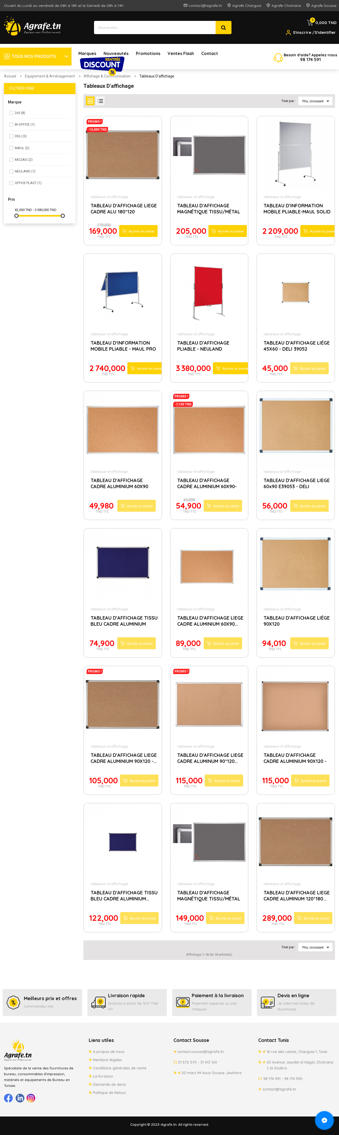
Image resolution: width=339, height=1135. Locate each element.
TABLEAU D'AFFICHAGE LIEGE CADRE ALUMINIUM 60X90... (210, 621)
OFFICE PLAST (28, 183)
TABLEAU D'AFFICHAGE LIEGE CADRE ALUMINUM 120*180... (297, 896)
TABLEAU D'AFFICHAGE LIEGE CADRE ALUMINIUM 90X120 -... (124, 758)
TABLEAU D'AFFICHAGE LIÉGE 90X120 (297, 621)
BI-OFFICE (25, 124)
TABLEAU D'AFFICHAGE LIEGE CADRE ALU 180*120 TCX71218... (124, 209)
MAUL (22, 148)
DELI (21, 136)
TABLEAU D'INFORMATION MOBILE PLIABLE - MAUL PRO (123, 346)
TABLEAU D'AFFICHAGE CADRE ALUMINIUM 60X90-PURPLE (207, 484)
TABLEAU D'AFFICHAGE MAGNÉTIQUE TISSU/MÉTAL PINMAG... (208, 209)
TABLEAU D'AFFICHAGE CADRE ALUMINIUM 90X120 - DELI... (295, 758)
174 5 (310, 59)
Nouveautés (116, 53)
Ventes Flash (181, 53)
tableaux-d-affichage (109, 196)
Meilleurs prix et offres (50, 998)
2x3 (20, 113)
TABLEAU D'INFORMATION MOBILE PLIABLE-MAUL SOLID (297, 209)
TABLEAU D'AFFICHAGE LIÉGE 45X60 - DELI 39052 (297, 346)
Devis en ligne (293, 995)
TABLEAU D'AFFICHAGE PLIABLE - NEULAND (203, 346)
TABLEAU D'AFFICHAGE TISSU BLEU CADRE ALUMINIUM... (124, 896)
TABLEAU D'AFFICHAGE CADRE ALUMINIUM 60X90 (119, 483)
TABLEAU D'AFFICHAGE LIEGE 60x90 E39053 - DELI (297, 483)
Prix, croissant (316, 101)
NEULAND (25, 171)
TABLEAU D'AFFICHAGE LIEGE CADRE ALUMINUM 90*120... (210, 758)
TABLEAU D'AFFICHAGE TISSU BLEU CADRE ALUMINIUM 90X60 (124, 621)
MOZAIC (24, 160)
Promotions (148, 53)
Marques (87, 53)
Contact (209, 53)
